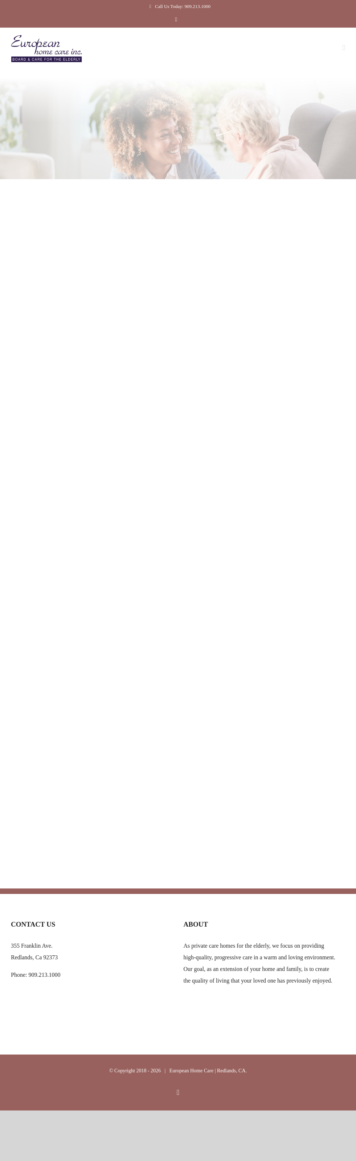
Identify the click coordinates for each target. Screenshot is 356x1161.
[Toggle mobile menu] (343, 48)
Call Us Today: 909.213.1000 (178, 6)
